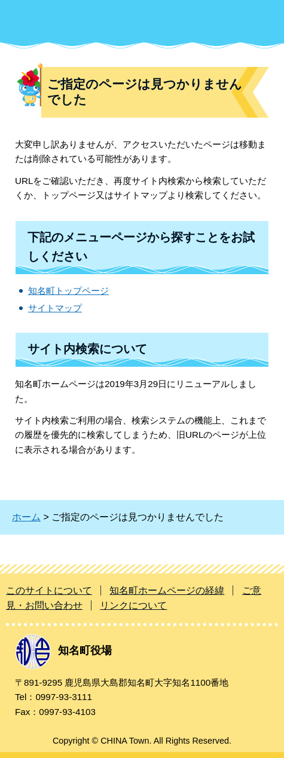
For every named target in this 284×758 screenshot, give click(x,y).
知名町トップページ (68, 291)
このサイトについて (49, 590)
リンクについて (133, 605)
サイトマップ (55, 308)
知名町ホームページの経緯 (166, 590)
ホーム (26, 517)
